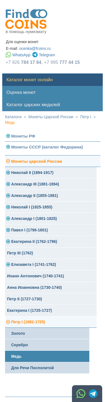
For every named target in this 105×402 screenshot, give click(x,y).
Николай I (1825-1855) (31, 207)
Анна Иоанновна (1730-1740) (34, 287)
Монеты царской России (36, 161)
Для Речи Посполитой (32, 368)
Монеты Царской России (51, 117)
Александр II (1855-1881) (34, 195)
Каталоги (13, 117)
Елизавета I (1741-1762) (33, 264)
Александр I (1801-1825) (34, 218)
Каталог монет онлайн (29, 79)
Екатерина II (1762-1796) (34, 241)
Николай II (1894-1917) (32, 172)
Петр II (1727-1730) (24, 299)
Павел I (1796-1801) (29, 230)
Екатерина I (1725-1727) (29, 310)
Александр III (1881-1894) (35, 184)
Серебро (19, 345)
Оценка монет (21, 92)
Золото (18, 333)
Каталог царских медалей (33, 104)
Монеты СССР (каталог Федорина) (47, 147)
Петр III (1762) (20, 253)
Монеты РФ (23, 136)
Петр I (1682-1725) (28, 322)
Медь (10, 122)
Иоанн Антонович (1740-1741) (35, 276)
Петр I (85, 117)
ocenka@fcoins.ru (34, 48)
